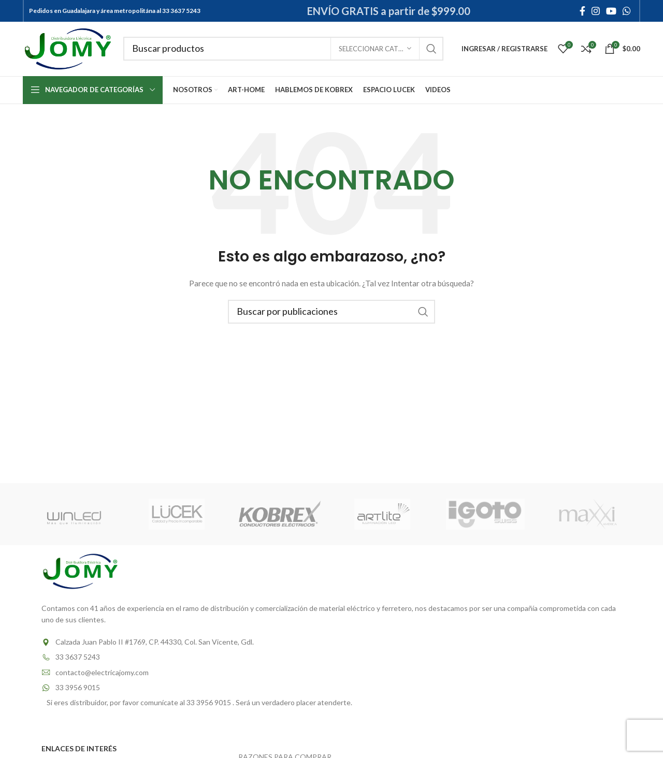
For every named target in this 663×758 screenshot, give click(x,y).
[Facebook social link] (582, 11)
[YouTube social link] (611, 11)
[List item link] (331, 642)
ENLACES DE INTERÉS (79, 748)
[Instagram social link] (595, 11)
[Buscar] (283, 49)
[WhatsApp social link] (626, 11)
